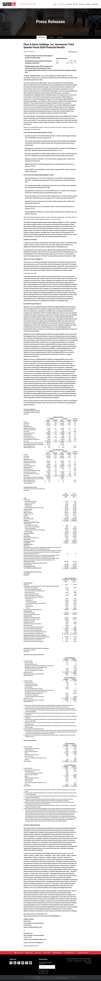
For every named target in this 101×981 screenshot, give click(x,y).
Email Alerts (60, 37)
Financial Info (69, 4)
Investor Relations (28, 4)
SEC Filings (81, 4)
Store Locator (20, 953)
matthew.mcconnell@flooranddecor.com (35, 940)
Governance (88, 4)
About (55, 4)
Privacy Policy (44, 963)
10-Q (57, 61)
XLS (71, 63)
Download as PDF (73, 52)
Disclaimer (85, 961)
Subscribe (43, 972)
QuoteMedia (37, 977)
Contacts (39, 953)
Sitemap (89, 961)
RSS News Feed (58, 953)
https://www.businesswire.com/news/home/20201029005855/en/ (42, 916)
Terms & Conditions (77, 961)
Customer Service (70, 953)
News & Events (61, 4)
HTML (71, 61)
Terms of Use (65, 978)
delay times (64, 977)
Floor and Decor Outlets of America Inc (76, 959)
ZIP (75, 63)
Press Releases (41, 37)
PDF (75, 61)
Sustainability (95, 4)
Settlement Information (83, 953)
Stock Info (75, 4)
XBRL (57, 63)
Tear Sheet (47, 953)
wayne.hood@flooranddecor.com (33, 928)
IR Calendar (51, 37)
